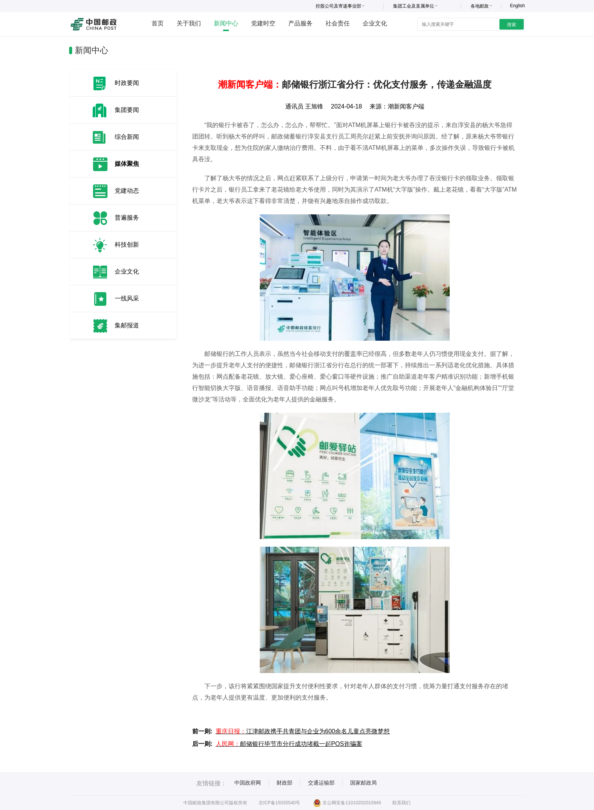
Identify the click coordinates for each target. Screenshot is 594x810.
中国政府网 (247, 783)
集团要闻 (127, 110)
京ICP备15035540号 (279, 802)
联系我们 (401, 802)
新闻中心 (226, 23)
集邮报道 (127, 325)
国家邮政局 (363, 783)
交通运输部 (321, 783)
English (517, 5)
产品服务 (300, 23)
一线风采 (127, 298)
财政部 (284, 783)
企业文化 (375, 23)
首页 (158, 23)
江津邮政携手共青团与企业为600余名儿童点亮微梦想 (303, 731)
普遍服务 (127, 217)
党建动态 (127, 190)
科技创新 (127, 244)
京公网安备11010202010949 (347, 802)
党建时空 (263, 23)
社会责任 (337, 23)
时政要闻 (127, 83)
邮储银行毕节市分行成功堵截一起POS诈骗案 (289, 744)
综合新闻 (127, 137)
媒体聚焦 (127, 163)
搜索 (511, 24)
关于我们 (189, 23)
